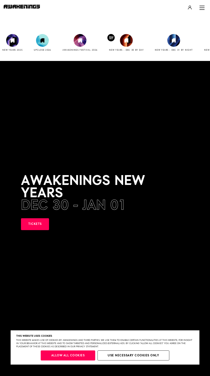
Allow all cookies (68, 355)
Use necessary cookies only (133, 355)
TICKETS (35, 224)
